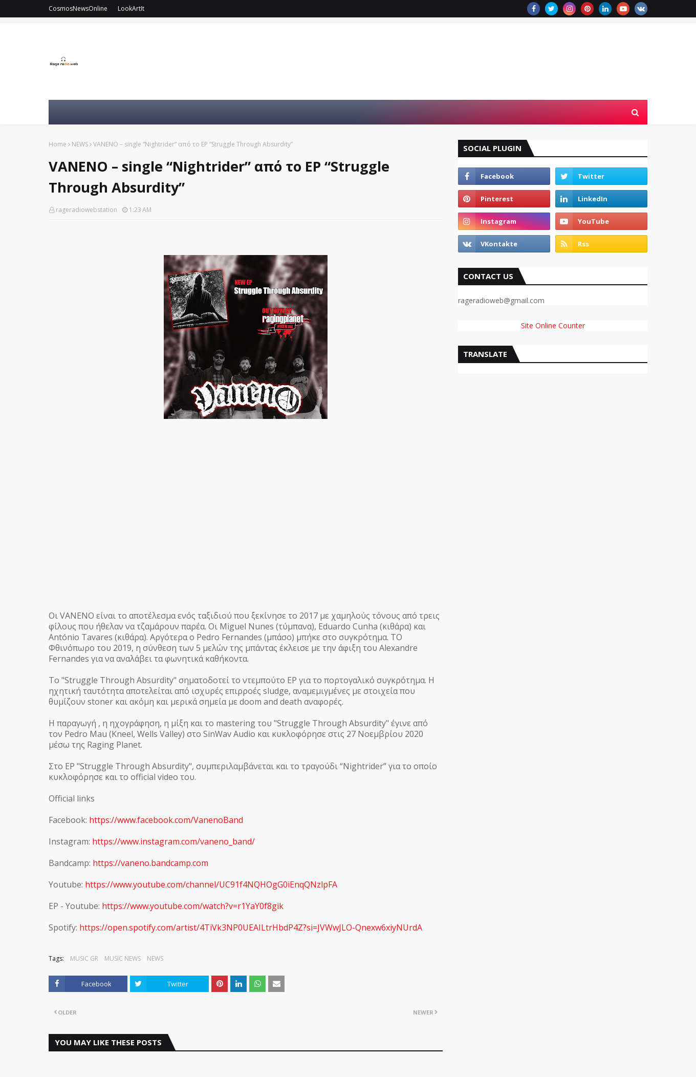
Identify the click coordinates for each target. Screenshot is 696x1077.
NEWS (80, 144)
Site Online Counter (553, 325)
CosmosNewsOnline (78, 8)
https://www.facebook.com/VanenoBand (166, 820)
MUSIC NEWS (122, 958)
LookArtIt (131, 8)
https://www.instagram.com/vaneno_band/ (173, 841)
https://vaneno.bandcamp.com (150, 863)
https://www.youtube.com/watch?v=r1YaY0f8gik (193, 906)
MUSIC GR (84, 958)
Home (58, 144)
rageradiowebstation (86, 209)
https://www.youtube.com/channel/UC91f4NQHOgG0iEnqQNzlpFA (211, 884)
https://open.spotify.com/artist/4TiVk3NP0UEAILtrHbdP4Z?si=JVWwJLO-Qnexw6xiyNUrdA (250, 927)
